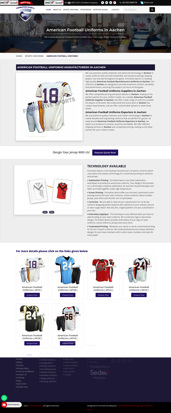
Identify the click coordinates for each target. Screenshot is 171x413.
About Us (57, 9)
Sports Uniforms (70, 9)
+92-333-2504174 (128, 2)
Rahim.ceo (147, 2)
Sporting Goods (100, 9)
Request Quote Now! (105, 152)
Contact (115, 9)
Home (48, 9)
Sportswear (85, 9)
